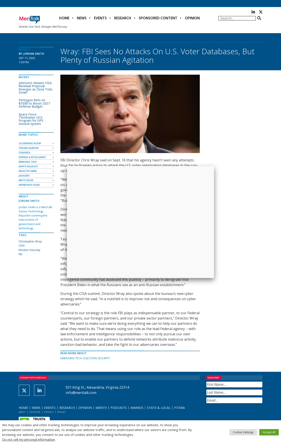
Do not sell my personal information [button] (28, 439)
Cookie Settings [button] (243, 432)
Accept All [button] (269, 432)
